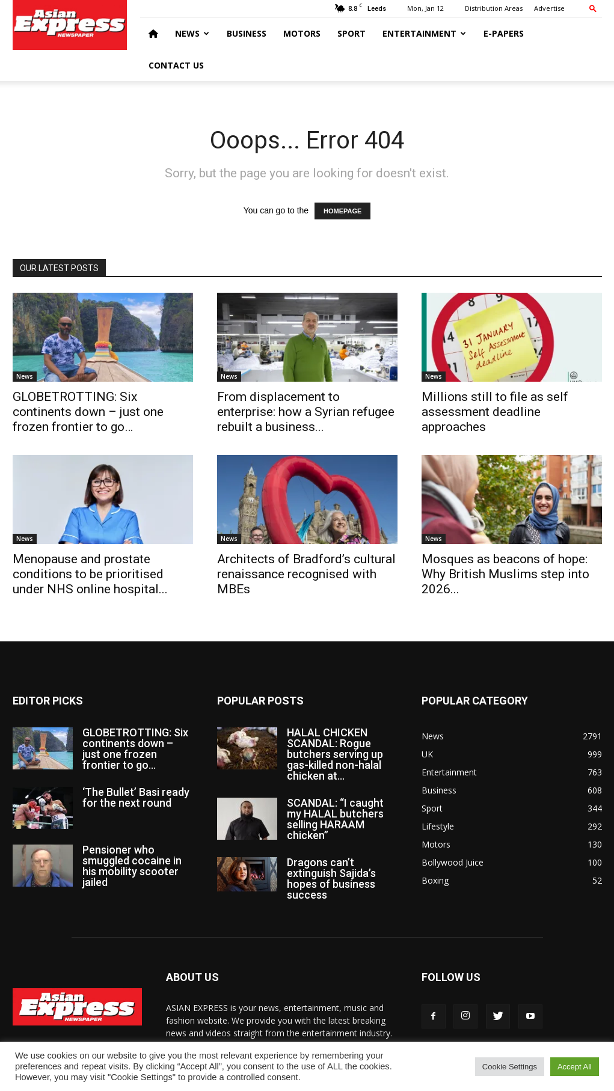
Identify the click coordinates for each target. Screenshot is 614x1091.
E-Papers (504, 33)
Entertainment (424, 33)
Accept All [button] (574, 1066)
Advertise (549, 8)
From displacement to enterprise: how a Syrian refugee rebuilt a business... (305, 412)
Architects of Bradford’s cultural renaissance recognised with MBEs (306, 574)
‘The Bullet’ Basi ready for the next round (135, 797)
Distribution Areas (494, 8)
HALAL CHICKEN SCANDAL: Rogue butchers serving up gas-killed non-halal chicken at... (335, 754)
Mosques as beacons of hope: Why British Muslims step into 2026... (505, 574)
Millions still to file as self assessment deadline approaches (495, 412)
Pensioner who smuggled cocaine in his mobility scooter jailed (132, 865)
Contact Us (176, 65)
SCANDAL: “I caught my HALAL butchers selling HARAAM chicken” (335, 819)
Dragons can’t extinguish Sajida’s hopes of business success (331, 878)
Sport (351, 33)
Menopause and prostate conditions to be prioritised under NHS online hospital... (90, 574)
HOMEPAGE (342, 211)
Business (246, 33)
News (192, 33)
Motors (302, 33)
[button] (593, 8)
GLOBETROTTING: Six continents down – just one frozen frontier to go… (88, 412)
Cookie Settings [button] (509, 1066)
